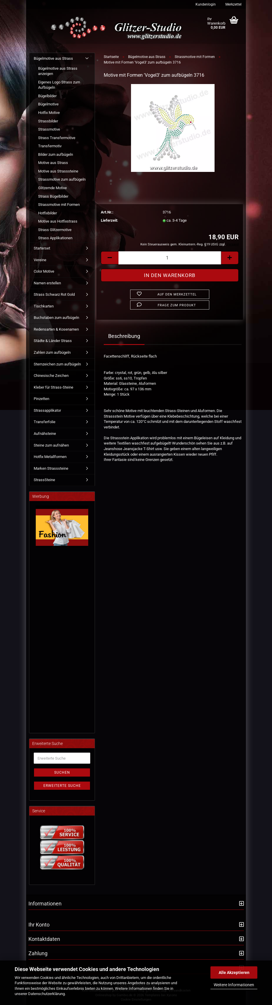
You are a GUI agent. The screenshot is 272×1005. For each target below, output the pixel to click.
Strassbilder (48, 121)
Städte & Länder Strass (53, 341)
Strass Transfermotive (56, 138)
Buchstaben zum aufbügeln (56, 317)
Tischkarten (44, 306)
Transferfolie (44, 422)
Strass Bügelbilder (53, 196)
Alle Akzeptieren (234, 972)
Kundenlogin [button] (205, 4)
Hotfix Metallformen (50, 456)
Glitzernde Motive (52, 188)
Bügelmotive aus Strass (53, 58)
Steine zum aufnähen (51, 445)
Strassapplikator (47, 410)
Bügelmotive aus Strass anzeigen (57, 71)
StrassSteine (44, 480)
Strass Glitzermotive (55, 230)
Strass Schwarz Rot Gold (54, 294)
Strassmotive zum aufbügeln (62, 179)
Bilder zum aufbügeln (55, 154)
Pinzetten (41, 398)
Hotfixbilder (47, 213)
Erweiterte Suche (62, 786)
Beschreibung (124, 336)
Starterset (42, 248)
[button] (109, 257)
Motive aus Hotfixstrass (57, 221)
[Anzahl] (169, 257)
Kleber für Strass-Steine (53, 387)
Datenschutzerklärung (46, 994)
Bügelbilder (47, 96)
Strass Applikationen (55, 238)
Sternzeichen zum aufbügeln (57, 364)
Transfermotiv (50, 146)
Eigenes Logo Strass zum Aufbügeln (59, 85)
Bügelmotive (48, 104)
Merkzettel (233, 4)
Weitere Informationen (234, 984)
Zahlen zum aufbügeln (52, 352)
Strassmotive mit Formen (59, 204)
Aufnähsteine (45, 433)
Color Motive (44, 271)
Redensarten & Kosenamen (56, 329)
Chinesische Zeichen (51, 375)
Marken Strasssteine (51, 468)
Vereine (40, 260)
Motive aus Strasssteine (58, 171)
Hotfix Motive (49, 112)
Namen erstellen (47, 283)
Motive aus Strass (53, 162)
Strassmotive (49, 129)
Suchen (62, 772)
